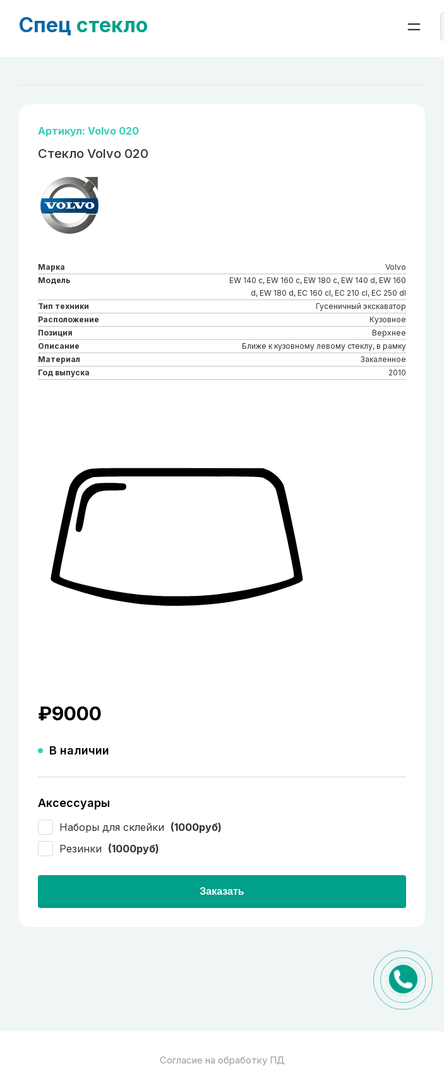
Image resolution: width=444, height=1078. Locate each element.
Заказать (222, 891)
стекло (83, 25)
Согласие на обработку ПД (222, 1060)
